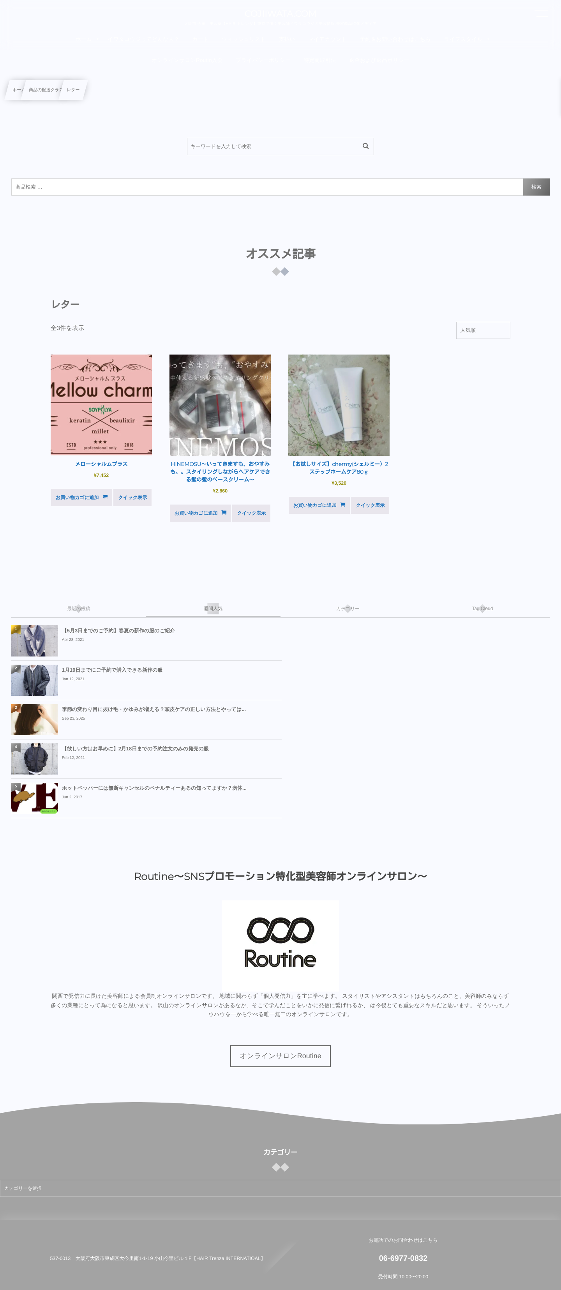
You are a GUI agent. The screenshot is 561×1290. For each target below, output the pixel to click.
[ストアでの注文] (483, 330)
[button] (540, 10)
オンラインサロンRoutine (280, 977)
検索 (536, 187)
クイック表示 (132, 497)
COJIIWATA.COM (280, 14)
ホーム (19, 90)
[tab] (78, 608)
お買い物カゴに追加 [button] (77, 497)
